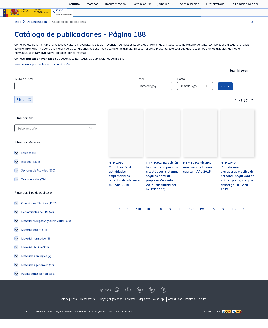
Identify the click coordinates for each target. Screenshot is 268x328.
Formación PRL (142, 21)
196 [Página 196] (212, 226)
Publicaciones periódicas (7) (38, 283)
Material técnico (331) (35, 256)
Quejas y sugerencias (110, 308)
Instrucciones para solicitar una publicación (42, 73)
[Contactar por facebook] (164, 300)
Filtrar (24, 108)
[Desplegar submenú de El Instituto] (81, 21)
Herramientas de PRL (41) (37, 221)
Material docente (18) (34, 239)
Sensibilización (189, 21)
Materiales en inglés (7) (36, 265)
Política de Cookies (195, 308)
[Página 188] (127, 226)
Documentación (115, 21)
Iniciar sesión (252, 8)
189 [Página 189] (138, 226)
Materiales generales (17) (37, 274)
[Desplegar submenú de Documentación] (127, 21)
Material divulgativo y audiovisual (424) (46, 230)
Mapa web (144, 308)
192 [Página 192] (170, 226)
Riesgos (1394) (30, 171)
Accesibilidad (175, 308)
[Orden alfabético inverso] (251, 109)
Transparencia (88, 308)
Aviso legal (159, 308)
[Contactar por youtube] (140, 300)
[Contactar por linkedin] (152, 300)
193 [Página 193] (180, 226)
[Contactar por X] (128, 300)
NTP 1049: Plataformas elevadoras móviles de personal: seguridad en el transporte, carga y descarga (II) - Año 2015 (233, 188)
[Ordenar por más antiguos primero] (240, 109)
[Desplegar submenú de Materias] (100, 21)
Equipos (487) (29, 162)
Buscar (225, 95)
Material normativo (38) (36, 247)
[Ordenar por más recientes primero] (234, 109)
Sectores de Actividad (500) (38, 179)
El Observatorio (214, 21)
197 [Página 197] (222, 226)
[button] (252, 31)
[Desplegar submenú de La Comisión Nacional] (261, 21)
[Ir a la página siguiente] (232, 226)
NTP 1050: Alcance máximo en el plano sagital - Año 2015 (186, 183)
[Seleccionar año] (44, 137)
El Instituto (72, 21)
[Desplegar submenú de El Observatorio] (226, 21)
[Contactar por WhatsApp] (117, 300)
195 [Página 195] (201, 226)
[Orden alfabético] (245, 109)
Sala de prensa (69, 308)
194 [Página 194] (191, 226)
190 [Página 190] (148, 226)
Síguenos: (105, 299)
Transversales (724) (33, 188)
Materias (92, 21)
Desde (141, 88)
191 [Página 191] (159, 226)
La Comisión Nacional (245, 21)
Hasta (181, 88)
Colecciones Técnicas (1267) (39, 212)
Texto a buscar (24, 88)
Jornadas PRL (166, 21)
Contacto (130, 308)
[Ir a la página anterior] (108, 226)
